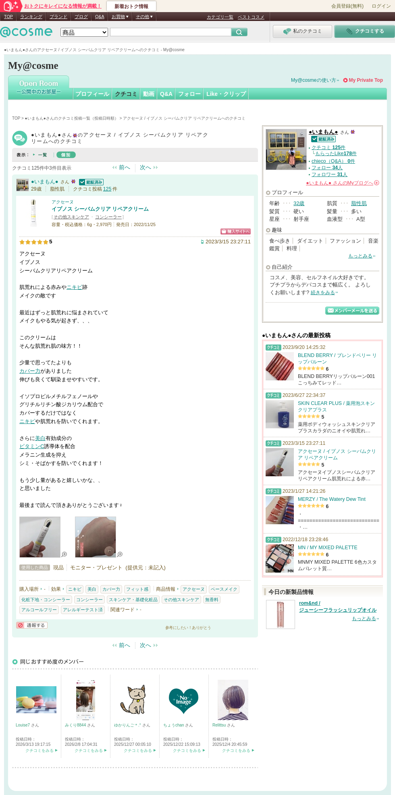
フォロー (189, 94)
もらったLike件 (336, 153)
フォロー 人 (327, 167)
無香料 (211, 599)
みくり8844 (76, 725)
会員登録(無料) (347, 6)
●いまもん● (44, 182)
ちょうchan (174, 725)
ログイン (381, 6)
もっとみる (360, 256)
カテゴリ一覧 (220, 17)
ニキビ (74, 287)
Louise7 (23, 725)
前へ (124, 167)
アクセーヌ (63, 201)
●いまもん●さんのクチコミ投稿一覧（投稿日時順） (71, 118)
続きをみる (323, 292)
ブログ (81, 16)
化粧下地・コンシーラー (45, 599)
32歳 (298, 203)
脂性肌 (359, 203)
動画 (148, 94)
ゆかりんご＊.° (128, 725)
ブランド (58, 16)
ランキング (31, 16)
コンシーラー (108, 216)
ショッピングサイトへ (235, 231)
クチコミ (126, 94)
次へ (145, 167)
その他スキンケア (71, 216)
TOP (8, 16)
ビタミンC (31, 446)
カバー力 (29, 371)
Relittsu (219, 725)
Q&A (99, 16)
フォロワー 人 (329, 174)
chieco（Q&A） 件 (333, 161)
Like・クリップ (226, 94)
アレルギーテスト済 (83, 609)
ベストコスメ (251, 17)
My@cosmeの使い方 (313, 80)
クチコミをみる (39, 750)
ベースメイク (224, 589)
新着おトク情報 (131, 6)
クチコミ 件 (328, 147)
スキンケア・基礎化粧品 (133, 599)
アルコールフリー (39, 609)
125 (107, 189)
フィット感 (137, 589)
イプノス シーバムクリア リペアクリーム (100, 209)
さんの (342, 183)
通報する (32, 625)
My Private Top (366, 80)
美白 (40, 438)
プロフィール (92, 94)
